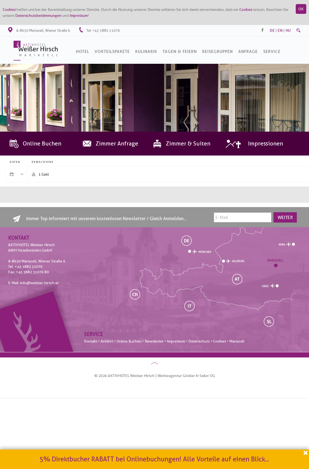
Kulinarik (146, 51)
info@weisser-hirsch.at (39, 283)
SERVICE (272, 51)
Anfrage (248, 51)
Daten (15, 161)
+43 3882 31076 (106, 30)
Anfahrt (107, 341)
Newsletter (154, 341)
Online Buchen (129, 341)
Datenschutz (199, 341)
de (272, 30)
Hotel (82, 51)
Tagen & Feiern (180, 51)
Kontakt (90, 341)
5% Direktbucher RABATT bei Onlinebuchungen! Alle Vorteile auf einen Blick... (154, 459)
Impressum (79, 15)
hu (288, 30)
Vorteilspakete (112, 51)
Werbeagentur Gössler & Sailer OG (186, 375)
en (280, 30)
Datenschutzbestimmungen (38, 15)
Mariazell (236, 341)
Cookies (9, 9)
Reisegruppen (217, 51)
